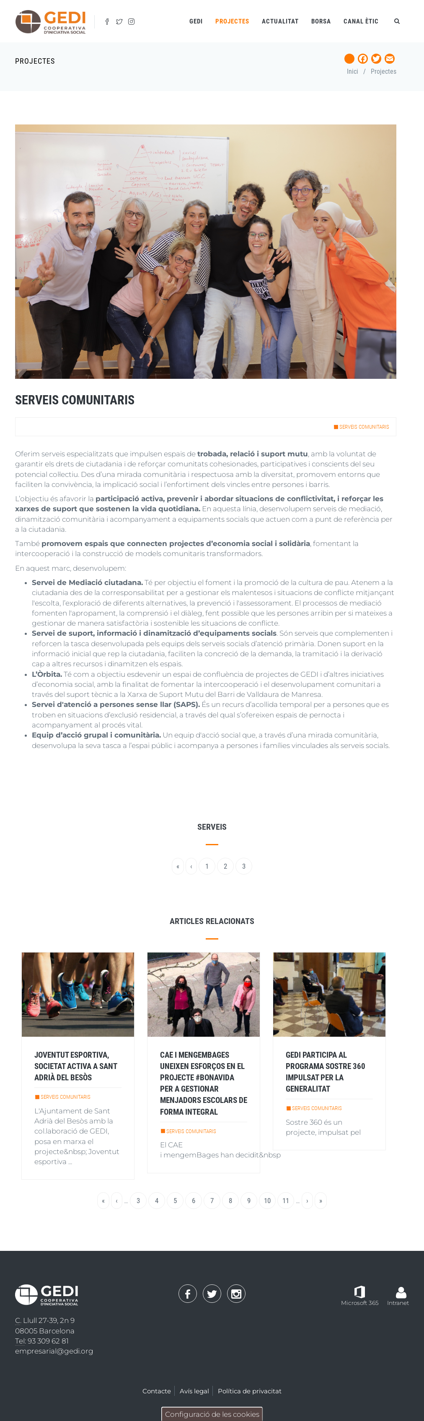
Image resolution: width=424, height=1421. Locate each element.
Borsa (321, 21)
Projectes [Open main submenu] (232, 21)
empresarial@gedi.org (54, 1351)
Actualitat (280, 21)
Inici (352, 71)
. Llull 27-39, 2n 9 (45, 1320)
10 (270, 1200)
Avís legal (194, 1391)
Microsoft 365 (360, 1302)
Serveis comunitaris (364, 427)
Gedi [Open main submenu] (196, 21)
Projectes (383, 71)
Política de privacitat (250, 1391)
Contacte (156, 1391)
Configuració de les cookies (212, 1414)
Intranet (398, 1302)
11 (288, 1200)
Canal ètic (361, 21)
